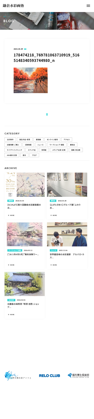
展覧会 (72, 146)
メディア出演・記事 (58, 151)
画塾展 (38, 141)
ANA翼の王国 (12, 156)
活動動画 (28, 146)
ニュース (40, 146)
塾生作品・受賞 (24, 141)
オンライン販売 (52, 141)
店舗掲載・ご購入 (13, 146)
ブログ (34, 156)
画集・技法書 (75, 151)
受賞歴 (43, 151)
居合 (24, 156)
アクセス (67, 141)
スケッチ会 (32, 151)
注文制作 (10, 141)
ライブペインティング (14, 151)
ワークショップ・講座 (56, 146)
